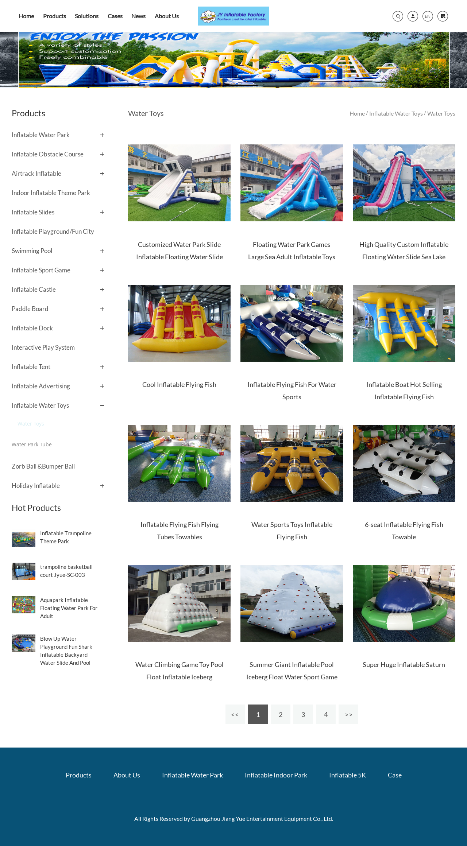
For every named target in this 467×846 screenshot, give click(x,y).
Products (54, 15)
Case (395, 775)
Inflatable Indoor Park (276, 775)
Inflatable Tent (31, 366)
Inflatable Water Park (41, 135)
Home (26, 15)
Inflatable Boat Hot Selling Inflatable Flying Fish (404, 390)
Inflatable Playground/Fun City (53, 231)
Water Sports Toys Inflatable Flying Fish (291, 530)
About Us (167, 15)
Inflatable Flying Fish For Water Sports (291, 390)
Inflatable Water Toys (40, 405)
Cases (115, 15)
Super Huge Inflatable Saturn (404, 664)
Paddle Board (30, 309)
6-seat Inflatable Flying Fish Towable (404, 530)
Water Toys (31, 423)
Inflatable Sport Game (41, 270)
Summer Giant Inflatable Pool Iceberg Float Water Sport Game (291, 670)
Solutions (87, 15)
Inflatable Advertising (41, 386)
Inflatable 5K (347, 775)
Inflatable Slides (33, 212)
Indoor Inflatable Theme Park (51, 193)
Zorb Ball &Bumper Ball (43, 466)
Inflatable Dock (32, 328)
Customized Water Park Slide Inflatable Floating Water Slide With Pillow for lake (179, 256)
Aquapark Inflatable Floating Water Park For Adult (68, 608)
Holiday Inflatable (36, 485)
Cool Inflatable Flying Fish (179, 384)
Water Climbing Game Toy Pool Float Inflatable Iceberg (179, 670)
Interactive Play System (43, 347)
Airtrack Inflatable (36, 173)
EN (428, 16)
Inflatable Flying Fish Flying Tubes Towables (179, 530)
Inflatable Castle (34, 289)
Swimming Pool (32, 251)
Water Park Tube (32, 444)
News (138, 15)
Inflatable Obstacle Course (48, 154)
